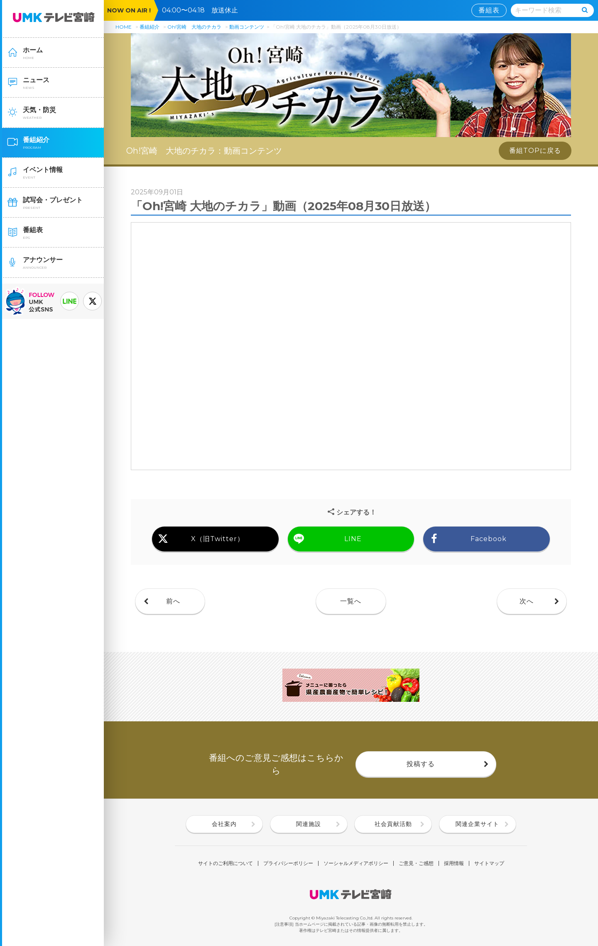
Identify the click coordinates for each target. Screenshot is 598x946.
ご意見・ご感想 (416, 863)
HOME (123, 27)
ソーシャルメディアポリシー (356, 863)
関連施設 (308, 824)
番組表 (489, 10)
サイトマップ (489, 863)
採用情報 (454, 863)
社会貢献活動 (393, 824)
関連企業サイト (477, 824)
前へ (173, 601)
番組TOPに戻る (535, 150)
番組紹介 (149, 27)
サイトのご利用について (225, 863)
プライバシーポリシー (288, 863)
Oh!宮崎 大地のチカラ (194, 27)
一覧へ (350, 601)
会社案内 (224, 824)
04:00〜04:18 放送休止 (203, 10)
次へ (527, 601)
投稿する (421, 764)
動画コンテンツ (246, 27)
